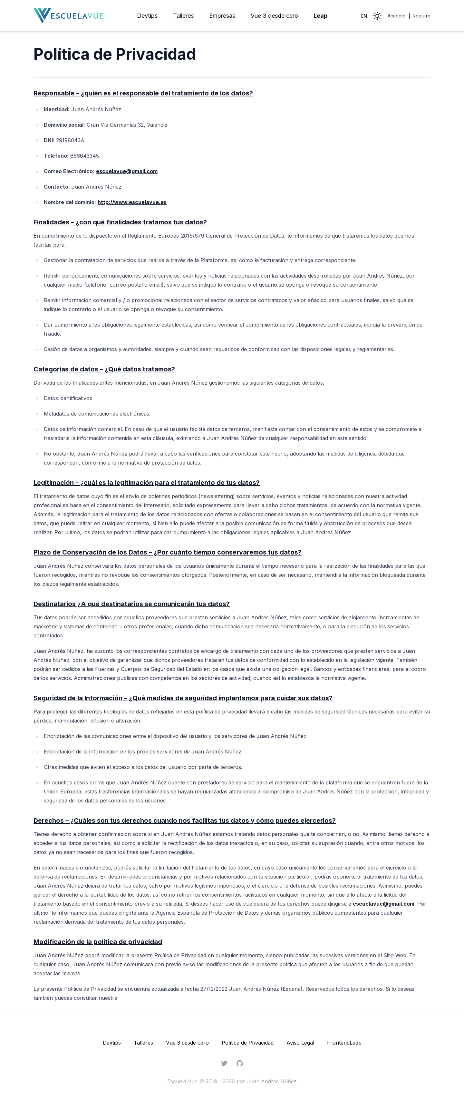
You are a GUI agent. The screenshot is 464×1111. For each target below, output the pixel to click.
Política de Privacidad (248, 1042)
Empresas (222, 15)
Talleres (183, 15)
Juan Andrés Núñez (272, 1081)
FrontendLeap (344, 1042)
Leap (320, 15)
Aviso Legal (300, 1042)
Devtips (147, 15)
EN (364, 16)
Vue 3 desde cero (274, 15)
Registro (421, 15)
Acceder (397, 15)
